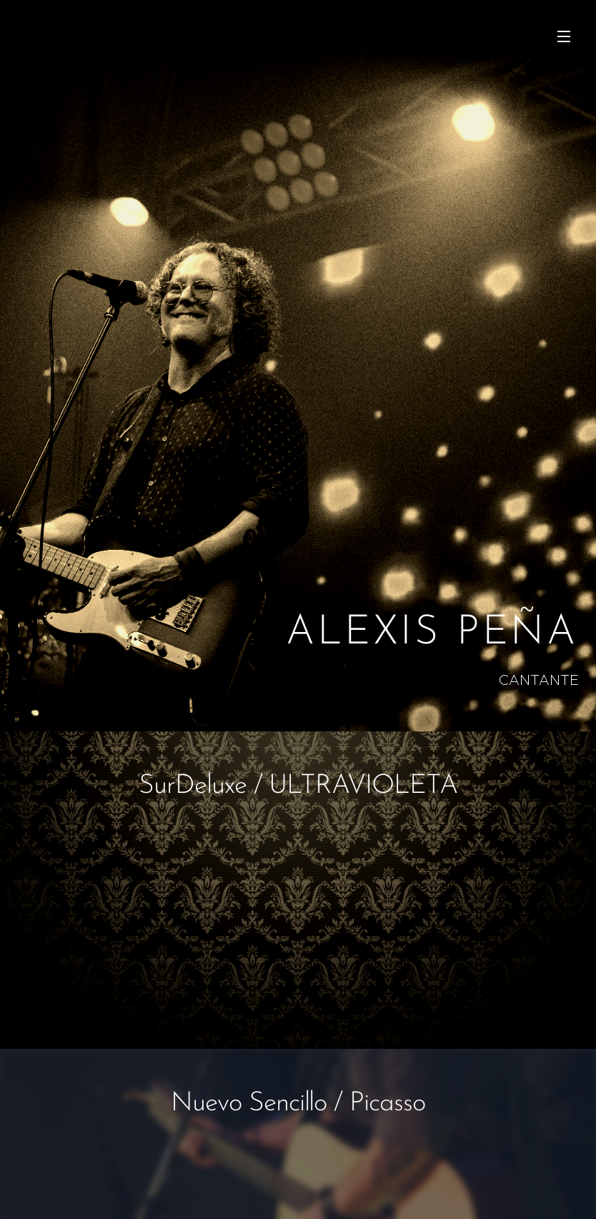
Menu (563, 36)
